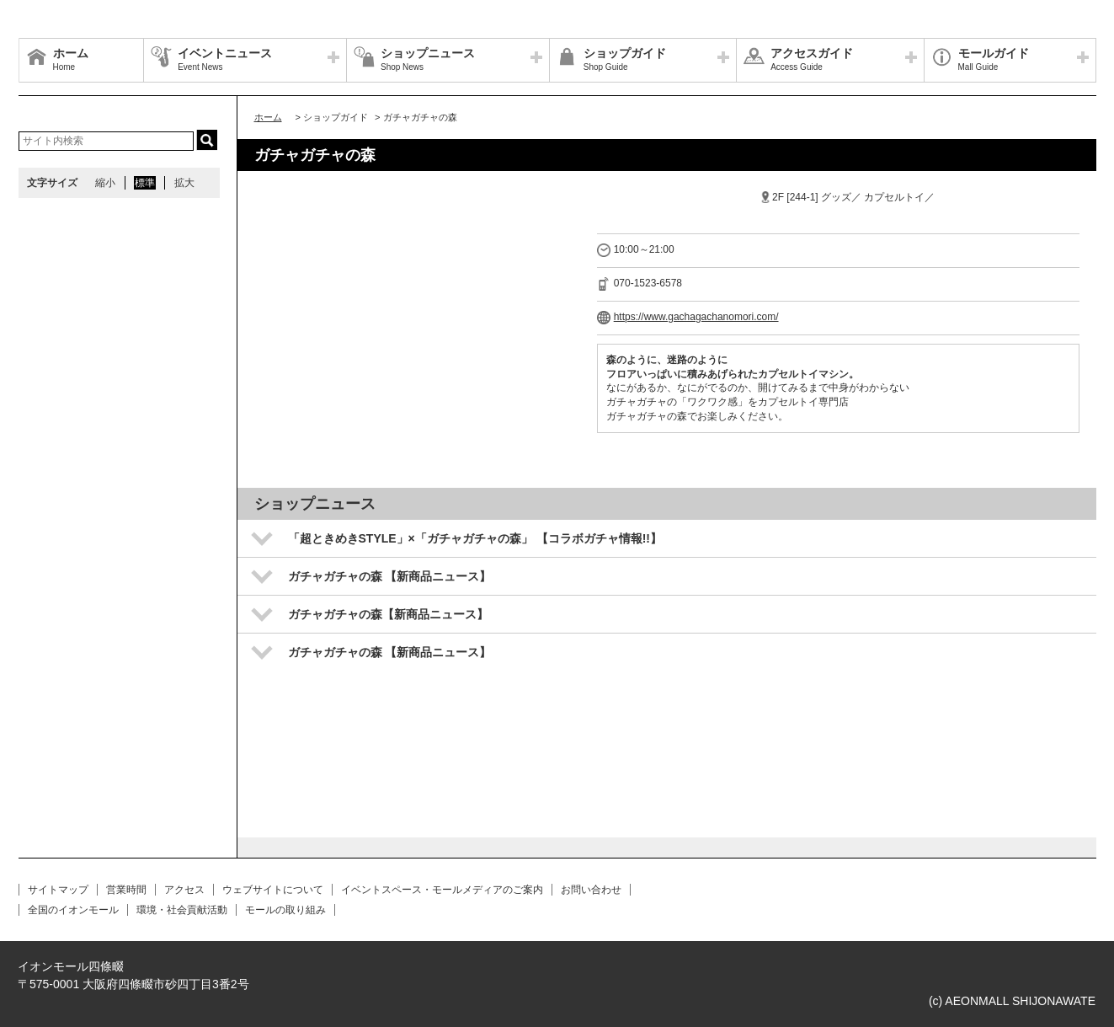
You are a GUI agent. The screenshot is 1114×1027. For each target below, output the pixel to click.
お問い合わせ (591, 890)
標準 (145, 183)
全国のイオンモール (73, 910)
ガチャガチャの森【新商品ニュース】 (388, 614)
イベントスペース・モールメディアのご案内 (442, 890)
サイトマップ (58, 890)
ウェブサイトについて (272, 890)
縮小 (105, 183)
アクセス (184, 890)
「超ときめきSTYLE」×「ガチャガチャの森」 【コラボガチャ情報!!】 (475, 538)
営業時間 (126, 890)
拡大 (184, 183)
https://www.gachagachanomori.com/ (696, 317)
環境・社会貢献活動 (181, 910)
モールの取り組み (285, 910)
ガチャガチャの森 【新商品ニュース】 (390, 576)
